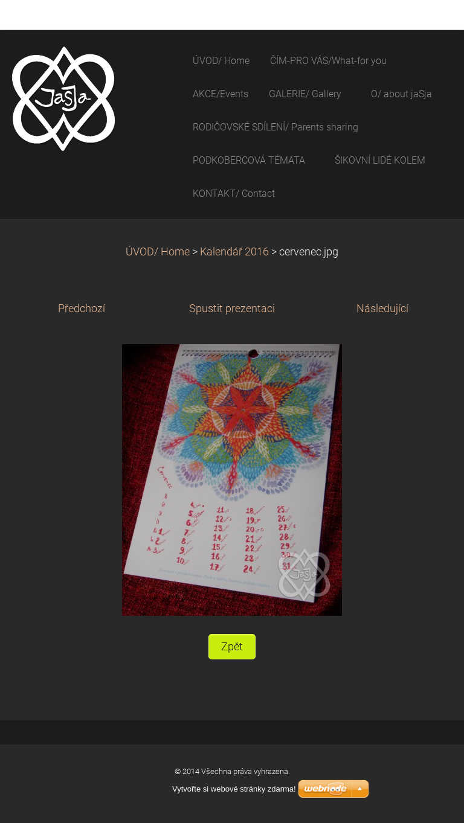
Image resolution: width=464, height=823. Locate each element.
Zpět (232, 647)
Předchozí (81, 309)
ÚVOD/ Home (158, 252)
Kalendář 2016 (234, 252)
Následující (382, 309)
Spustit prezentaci (232, 309)
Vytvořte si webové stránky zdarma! (234, 788)
